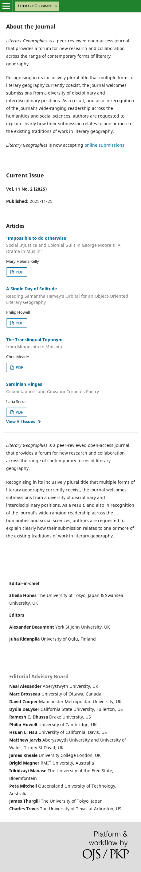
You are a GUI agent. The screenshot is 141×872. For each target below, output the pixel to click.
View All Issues (20, 421)
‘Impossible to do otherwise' (70, 245)
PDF (19, 272)
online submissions (104, 145)
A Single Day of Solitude (70, 295)
